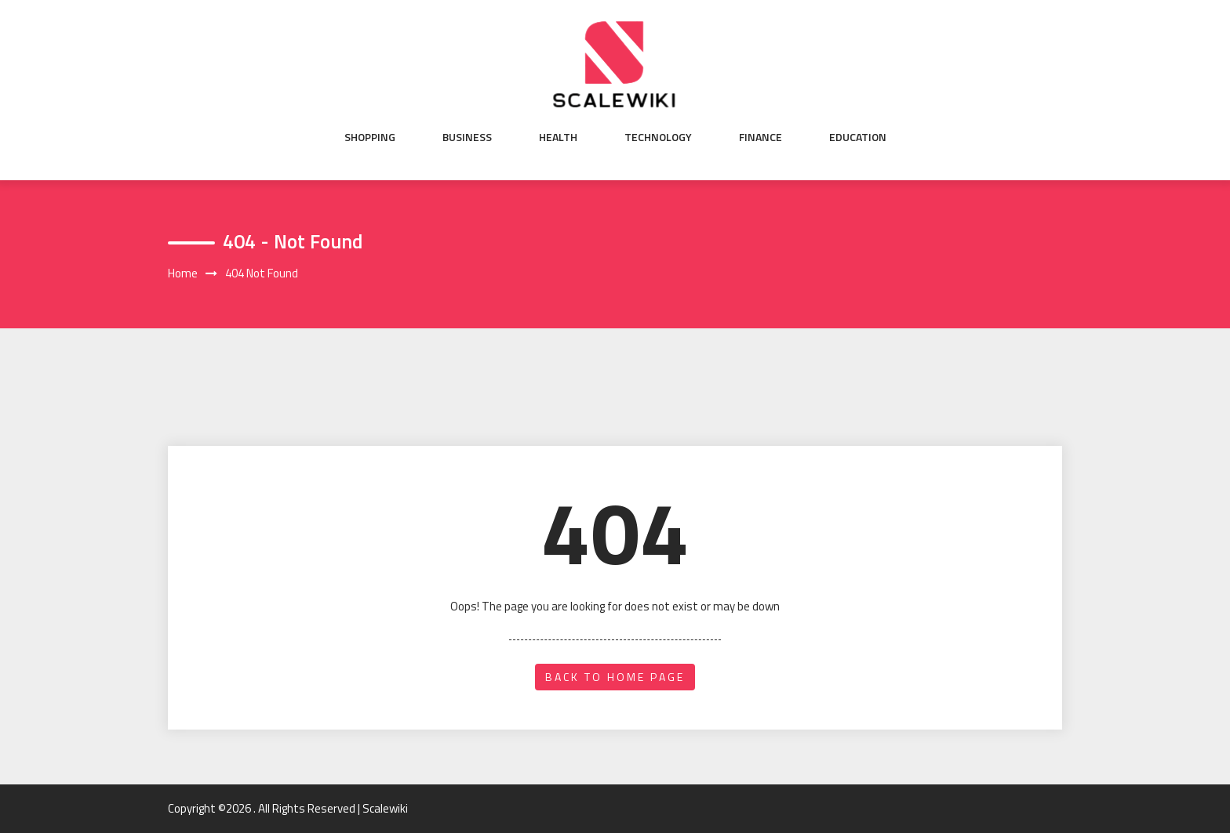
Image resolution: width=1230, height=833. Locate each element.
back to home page (615, 676)
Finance (760, 137)
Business (467, 137)
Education (857, 137)
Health (558, 137)
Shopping (369, 137)
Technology (658, 137)
